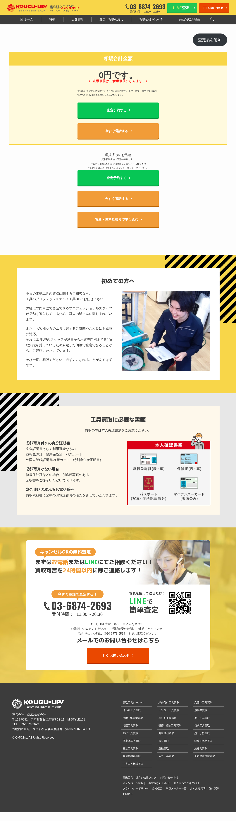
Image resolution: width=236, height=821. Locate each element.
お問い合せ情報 (169, 777)
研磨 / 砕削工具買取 (170, 725)
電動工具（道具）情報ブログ (139, 777)
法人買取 (214, 788)
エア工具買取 (202, 718)
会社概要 (157, 788)
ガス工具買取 (166, 756)
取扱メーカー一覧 (176, 788)
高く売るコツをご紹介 (186, 783)
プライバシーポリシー (136, 788)
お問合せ (128, 794)
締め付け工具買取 (169, 702)
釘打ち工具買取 (168, 718)
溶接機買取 (200, 710)
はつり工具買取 (132, 710)
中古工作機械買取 (133, 763)
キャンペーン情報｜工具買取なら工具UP (146, 783)
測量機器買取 (166, 733)
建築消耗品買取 (203, 740)
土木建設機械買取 (204, 756)
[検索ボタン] (212, 19)
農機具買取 (200, 748)
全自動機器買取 (132, 756)
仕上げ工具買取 (132, 740)
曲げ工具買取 (130, 733)
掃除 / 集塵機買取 (133, 718)
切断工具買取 (202, 725)
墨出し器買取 (202, 733)
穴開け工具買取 (203, 702)
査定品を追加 (210, 40)
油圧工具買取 (130, 725)
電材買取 (164, 740)
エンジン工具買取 (169, 710)
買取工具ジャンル (133, 702)
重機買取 (164, 748)
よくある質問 (198, 788)
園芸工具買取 (130, 748)
